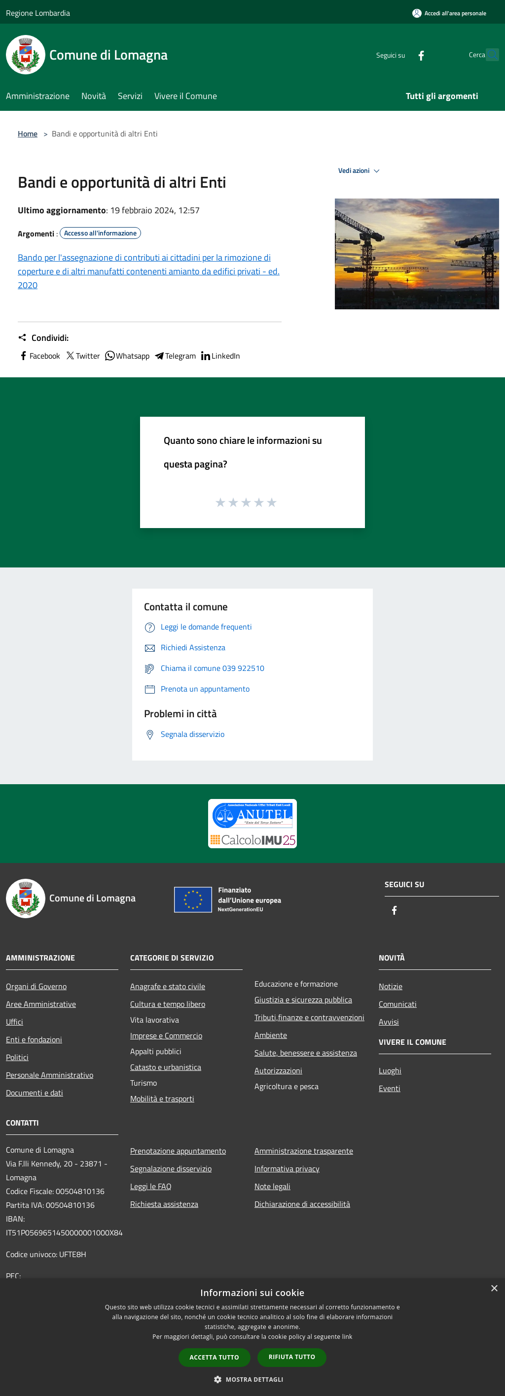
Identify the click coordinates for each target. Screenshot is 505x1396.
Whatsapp (126, 356)
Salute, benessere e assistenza (305, 1053)
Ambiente (270, 1035)
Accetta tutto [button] (214, 1357)
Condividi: (43, 338)
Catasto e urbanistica (165, 1067)
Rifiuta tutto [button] (292, 1357)
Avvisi (389, 1022)
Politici (17, 1057)
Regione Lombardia (38, 13)
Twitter (82, 356)
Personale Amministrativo (49, 1075)
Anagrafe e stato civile (167, 986)
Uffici (14, 1022)
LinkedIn (220, 356)
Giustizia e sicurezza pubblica (303, 999)
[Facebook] (399, 54)
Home (27, 133)
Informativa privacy (287, 1168)
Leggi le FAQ (151, 1186)
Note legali (272, 1186)
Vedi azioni (360, 171)
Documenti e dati (34, 1092)
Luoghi (390, 1070)
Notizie (390, 986)
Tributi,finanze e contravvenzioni (309, 1017)
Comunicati (398, 1004)
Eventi (389, 1088)
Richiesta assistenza (164, 1204)
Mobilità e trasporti (162, 1098)
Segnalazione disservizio (171, 1168)
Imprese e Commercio (166, 1035)
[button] (252, 1379)
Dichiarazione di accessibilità (302, 1204)
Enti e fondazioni (34, 1039)
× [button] (494, 1289)
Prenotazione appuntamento (178, 1151)
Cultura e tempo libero (167, 1004)
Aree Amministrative (41, 1004)
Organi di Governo (36, 986)
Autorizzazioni (278, 1070)
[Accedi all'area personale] (449, 13)
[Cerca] (487, 54)
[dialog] (252, 1337)
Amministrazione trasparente (303, 1151)
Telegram (174, 356)
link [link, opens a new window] (347, 1336)
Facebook (39, 356)
